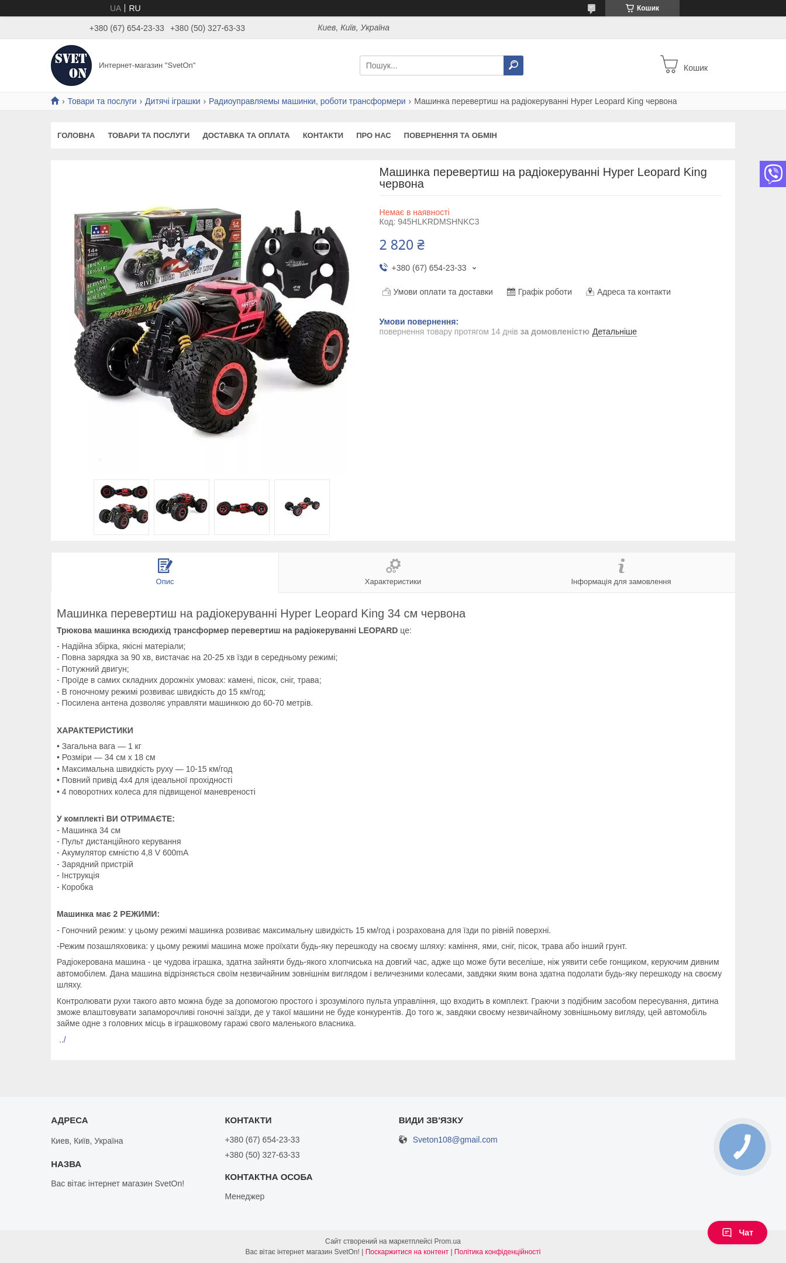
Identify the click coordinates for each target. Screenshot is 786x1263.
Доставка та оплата (245, 135)
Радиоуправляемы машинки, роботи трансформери (307, 101)
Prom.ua (448, 1241)
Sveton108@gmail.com (455, 1140)
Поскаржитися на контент (407, 1252)
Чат (737, 1232)
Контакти (323, 135)
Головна (76, 135)
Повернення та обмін (450, 135)
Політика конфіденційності (497, 1252)
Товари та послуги (101, 101)
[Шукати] (513, 65)
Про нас (373, 135)
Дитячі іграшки (173, 101)
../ (62, 1039)
